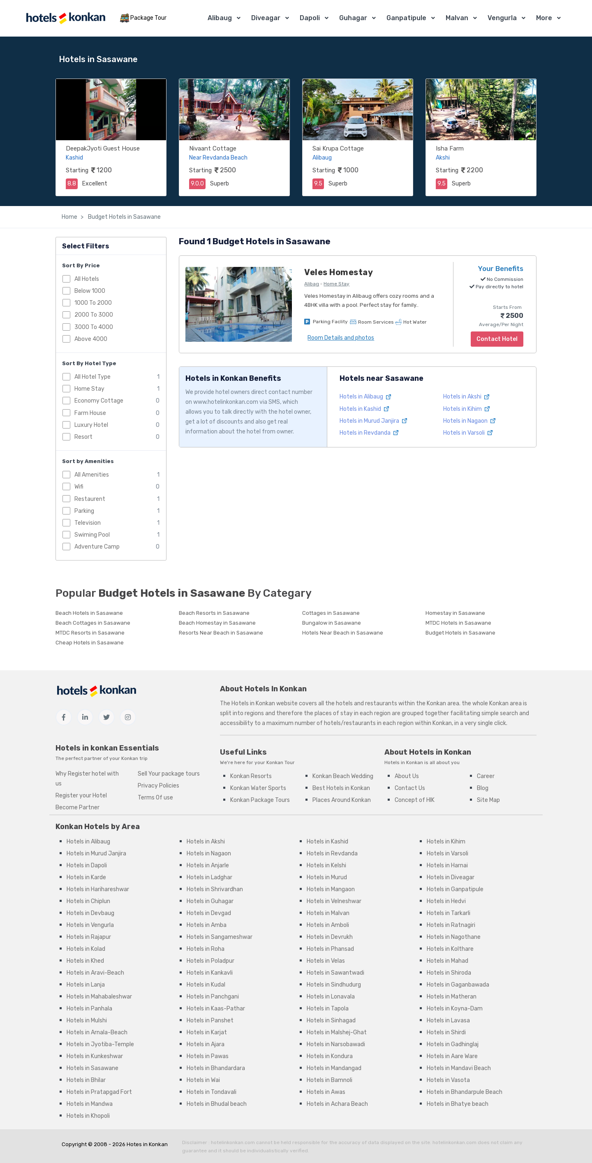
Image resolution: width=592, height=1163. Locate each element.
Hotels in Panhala (89, 1008)
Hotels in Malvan (328, 913)
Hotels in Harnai (447, 865)
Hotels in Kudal (206, 984)
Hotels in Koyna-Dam (455, 1008)
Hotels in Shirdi (446, 1032)
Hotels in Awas (326, 1092)
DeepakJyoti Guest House (103, 148)
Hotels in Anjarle (208, 865)
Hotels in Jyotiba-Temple (100, 1044)
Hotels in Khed (85, 960)
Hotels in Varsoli (468, 432)
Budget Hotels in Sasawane (124, 216)
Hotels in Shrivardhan (215, 889)
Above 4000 (90, 339)
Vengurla (502, 18)
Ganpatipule (406, 18)
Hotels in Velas (326, 960)
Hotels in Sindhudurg (334, 984)
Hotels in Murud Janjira (373, 420)
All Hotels (86, 279)
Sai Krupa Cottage (338, 148)
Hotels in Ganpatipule (455, 889)
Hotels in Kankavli (210, 972)
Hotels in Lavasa (448, 1020)
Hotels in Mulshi (87, 1020)
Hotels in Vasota (448, 1080)
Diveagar (265, 18)
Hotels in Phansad (330, 948)
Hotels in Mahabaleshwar (99, 996)
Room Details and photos (341, 337)
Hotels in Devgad (209, 913)
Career (486, 776)
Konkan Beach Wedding (342, 776)
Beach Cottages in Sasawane (93, 623)
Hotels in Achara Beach (337, 1103)
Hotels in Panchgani (213, 996)
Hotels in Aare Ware (452, 1056)
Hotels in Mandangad (334, 1068)
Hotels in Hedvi (446, 901)
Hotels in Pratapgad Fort (99, 1092)
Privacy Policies (158, 785)
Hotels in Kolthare (450, 948)
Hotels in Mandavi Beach (459, 1068)
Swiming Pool (92, 534)
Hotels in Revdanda (369, 432)
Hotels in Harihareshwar (98, 889)
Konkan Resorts (251, 776)
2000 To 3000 (93, 314)
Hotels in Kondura (330, 1056)
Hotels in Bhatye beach (457, 1103)
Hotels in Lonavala (331, 996)
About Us (407, 776)
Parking (84, 510)
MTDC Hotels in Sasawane (458, 623)
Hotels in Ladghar (209, 877)
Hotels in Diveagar (450, 877)
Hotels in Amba (207, 925)
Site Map (488, 800)
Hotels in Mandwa (90, 1103)
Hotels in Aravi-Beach (95, 972)
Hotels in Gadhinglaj (453, 1044)
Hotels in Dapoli (87, 865)
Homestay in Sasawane (455, 613)
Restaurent (89, 499)
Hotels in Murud (327, 877)
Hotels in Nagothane (454, 937)
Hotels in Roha (205, 948)
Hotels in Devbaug (90, 913)
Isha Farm (450, 148)
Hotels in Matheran (451, 996)
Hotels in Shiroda (449, 972)
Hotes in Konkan (147, 1144)
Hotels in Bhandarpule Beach (464, 1092)
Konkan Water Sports (258, 788)
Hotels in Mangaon (331, 889)
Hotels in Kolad (86, 948)
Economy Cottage (98, 400)
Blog (482, 788)
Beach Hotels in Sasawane (89, 613)
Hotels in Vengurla (90, 925)
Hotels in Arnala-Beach (97, 1032)
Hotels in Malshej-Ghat (337, 1032)
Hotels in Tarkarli (448, 913)
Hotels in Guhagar (210, 901)
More (544, 18)
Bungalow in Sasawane (331, 623)
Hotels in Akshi (466, 396)
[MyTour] (65, 18)
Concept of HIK (415, 800)
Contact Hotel (497, 339)
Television (87, 522)
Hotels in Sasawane (92, 1068)
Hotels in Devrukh (330, 937)
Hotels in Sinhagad (331, 1020)
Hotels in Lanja (86, 984)
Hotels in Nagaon (469, 420)
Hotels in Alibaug (365, 396)
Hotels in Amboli (328, 925)
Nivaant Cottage (212, 148)
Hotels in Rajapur (89, 937)
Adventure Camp (97, 546)
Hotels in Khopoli (88, 1115)
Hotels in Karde (86, 877)
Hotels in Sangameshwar (219, 937)
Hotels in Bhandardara (216, 1068)
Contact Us (410, 788)
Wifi (78, 486)
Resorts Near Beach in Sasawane (221, 633)
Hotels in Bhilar (86, 1080)
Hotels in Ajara (205, 1044)
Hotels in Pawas (208, 1056)
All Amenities (91, 474)
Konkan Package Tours (260, 800)
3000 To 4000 (93, 327)
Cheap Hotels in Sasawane (90, 642)
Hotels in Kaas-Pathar (216, 1008)
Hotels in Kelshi (326, 865)
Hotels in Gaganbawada (458, 984)
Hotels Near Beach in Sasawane (342, 633)
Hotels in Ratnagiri (451, 925)
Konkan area (443, 703)
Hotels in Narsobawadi (336, 1044)
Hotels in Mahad (447, 960)
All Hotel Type (92, 376)
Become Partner (77, 807)
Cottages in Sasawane (331, 613)
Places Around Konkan (341, 800)
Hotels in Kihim (466, 408)
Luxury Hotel (91, 425)
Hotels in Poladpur (210, 960)
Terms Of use (155, 797)
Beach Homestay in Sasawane (217, 623)
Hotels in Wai (203, 1080)
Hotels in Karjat (207, 1032)
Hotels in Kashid (364, 408)
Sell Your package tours (169, 773)
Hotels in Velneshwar (334, 901)
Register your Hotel (81, 795)
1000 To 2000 (93, 302)
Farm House (90, 413)
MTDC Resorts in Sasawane (90, 633)
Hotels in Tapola (328, 1008)
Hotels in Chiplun (88, 901)
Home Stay (89, 388)
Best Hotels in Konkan (341, 788)
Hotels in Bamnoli (329, 1080)
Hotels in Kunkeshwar (95, 1056)
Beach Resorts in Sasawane (214, 613)
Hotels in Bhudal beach (217, 1103)
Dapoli (310, 18)
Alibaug (220, 18)
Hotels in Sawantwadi (335, 972)
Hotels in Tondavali (211, 1092)
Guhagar (353, 18)
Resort (83, 436)
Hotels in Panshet (210, 1020)
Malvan (457, 18)
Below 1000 (89, 290)
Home (69, 216)
